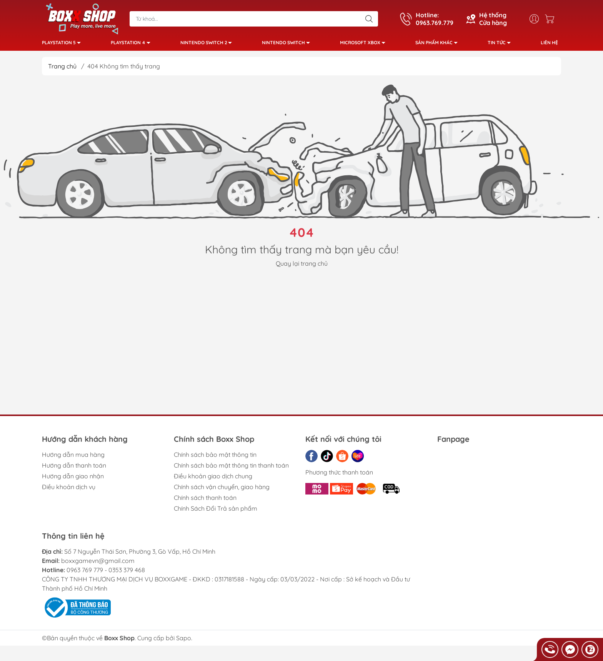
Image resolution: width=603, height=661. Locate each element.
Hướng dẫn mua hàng (73, 457)
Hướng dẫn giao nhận (73, 479)
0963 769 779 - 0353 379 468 (106, 573)
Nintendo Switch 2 (208, 45)
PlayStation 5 (63, 45)
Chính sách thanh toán (205, 500)
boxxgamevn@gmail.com (98, 564)
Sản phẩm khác (438, 45)
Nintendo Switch (288, 45)
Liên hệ (549, 44)
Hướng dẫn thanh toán (74, 468)
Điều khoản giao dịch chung (213, 479)
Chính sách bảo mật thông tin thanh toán (231, 468)
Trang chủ (62, 69)
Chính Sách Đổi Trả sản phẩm (215, 511)
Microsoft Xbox (365, 45)
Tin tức (501, 45)
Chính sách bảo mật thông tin (215, 457)
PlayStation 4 (133, 45)
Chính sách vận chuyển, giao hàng (222, 490)
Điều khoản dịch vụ (68, 490)
